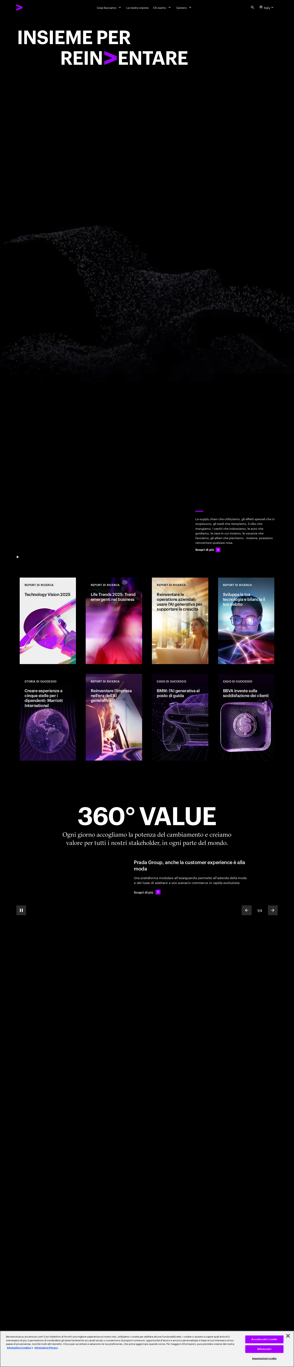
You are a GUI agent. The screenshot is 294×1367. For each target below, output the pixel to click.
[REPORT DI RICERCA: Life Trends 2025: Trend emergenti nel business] (114, 621)
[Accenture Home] (28, 7)
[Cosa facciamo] (109, 7)
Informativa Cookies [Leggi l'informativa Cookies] (19, 1348)
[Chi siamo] (162, 7)
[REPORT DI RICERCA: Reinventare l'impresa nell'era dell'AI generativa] (114, 717)
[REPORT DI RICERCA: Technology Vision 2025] (48, 621)
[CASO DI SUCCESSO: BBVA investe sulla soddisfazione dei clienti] (246, 717)
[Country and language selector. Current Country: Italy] (267, 7)
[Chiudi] (288, 1336)
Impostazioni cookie (264, 1358)
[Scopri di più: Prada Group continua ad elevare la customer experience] (147, 892)
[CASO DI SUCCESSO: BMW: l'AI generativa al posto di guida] (180, 717)
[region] (147, 1349)
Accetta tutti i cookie (264, 1339)
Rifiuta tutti (264, 1349)
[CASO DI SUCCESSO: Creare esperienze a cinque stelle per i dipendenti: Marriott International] (48, 717)
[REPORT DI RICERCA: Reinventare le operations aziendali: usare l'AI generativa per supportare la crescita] (180, 621)
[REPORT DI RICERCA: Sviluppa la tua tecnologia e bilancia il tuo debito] (246, 621)
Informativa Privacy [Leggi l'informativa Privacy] (46, 1348)
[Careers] (184, 7)
